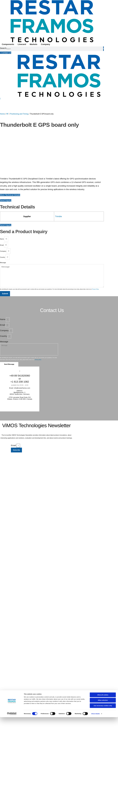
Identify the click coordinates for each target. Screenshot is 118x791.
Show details (95, 787)
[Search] (103, 48)
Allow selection (103, 774)
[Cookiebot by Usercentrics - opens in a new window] (12, 787)
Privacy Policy (95, 258)
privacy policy (38, 328)
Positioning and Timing (19, 114)
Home (2, 114)
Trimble (58, 185)
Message (3, 231)
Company (45, 44)
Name (2, 208)
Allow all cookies (102, 768)
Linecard (22, 44)
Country (2, 226)
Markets (33, 44)
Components (8, 44)
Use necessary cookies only (103, 779)
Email (2, 214)
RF (7, 114)
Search (3, 48)
